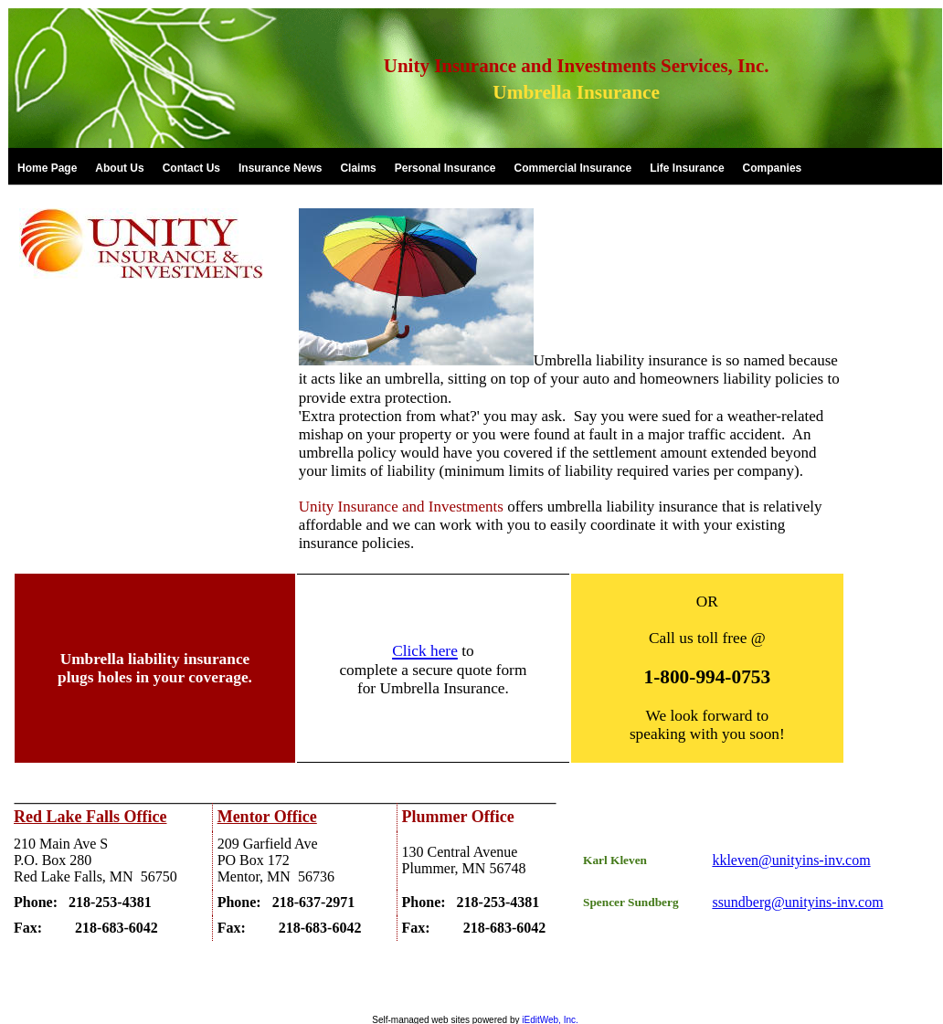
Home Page (47, 168)
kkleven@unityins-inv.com (791, 860)
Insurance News (280, 168)
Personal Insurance (445, 168)
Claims (358, 168)
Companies (772, 168)
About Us (119, 168)
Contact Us (191, 168)
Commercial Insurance (572, 168)
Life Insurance (687, 168)
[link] (47, 167)
